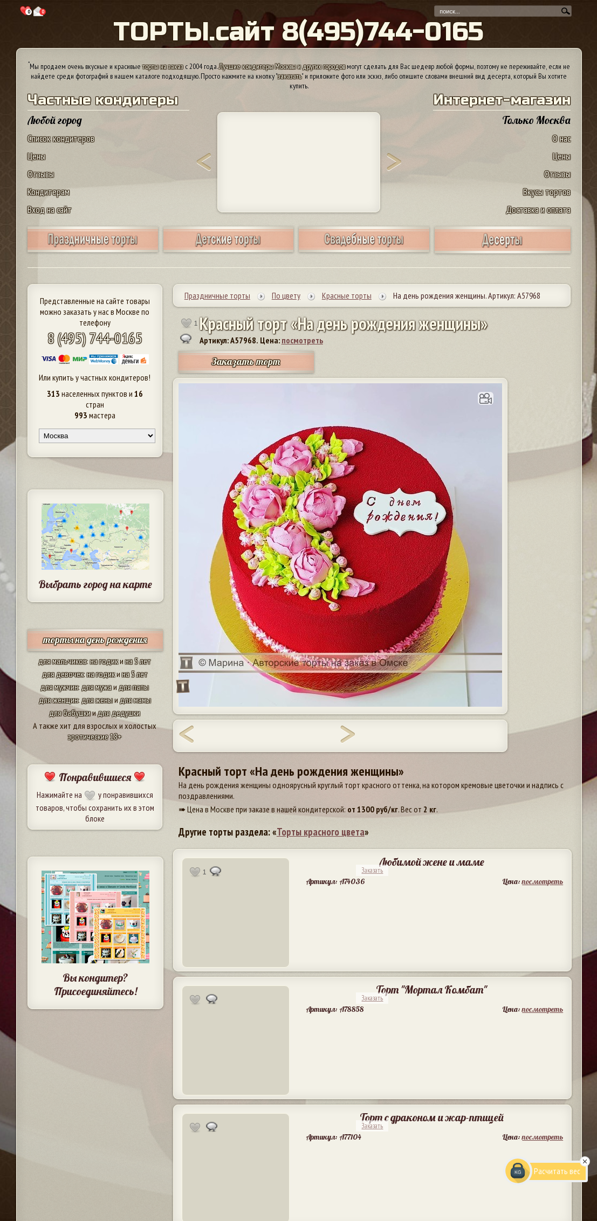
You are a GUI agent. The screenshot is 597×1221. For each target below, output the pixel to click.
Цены (36, 156)
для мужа (96, 686)
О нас (561, 138)
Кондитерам (49, 191)
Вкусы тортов (547, 191)
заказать (289, 76)
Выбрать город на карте (95, 584)
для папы (134, 686)
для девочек (63, 673)
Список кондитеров (61, 138)
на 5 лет (138, 661)
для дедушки (119, 712)
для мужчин (59, 686)
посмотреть (302, 340)
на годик (104, 661)
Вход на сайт (50, 209)
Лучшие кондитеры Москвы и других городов (282, 66)
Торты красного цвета (321, 831)
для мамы (135, 699)
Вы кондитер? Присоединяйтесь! (95, 984)
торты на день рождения (95, 639)
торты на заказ (162, 66)
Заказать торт (246, 361)
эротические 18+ (95, 736)
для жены (97, 699)
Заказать (372, 870)
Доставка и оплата (538, 209)
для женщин (58, 699)
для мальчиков (62, 661)
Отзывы (41, 174)
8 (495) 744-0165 (94, 338)
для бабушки (70, 712)
